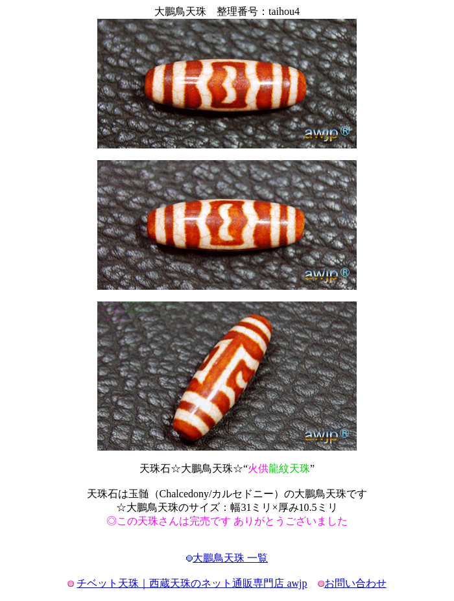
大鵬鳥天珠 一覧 (230, 557)
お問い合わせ (355, 583)
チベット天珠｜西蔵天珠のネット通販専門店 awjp (192, 583)
